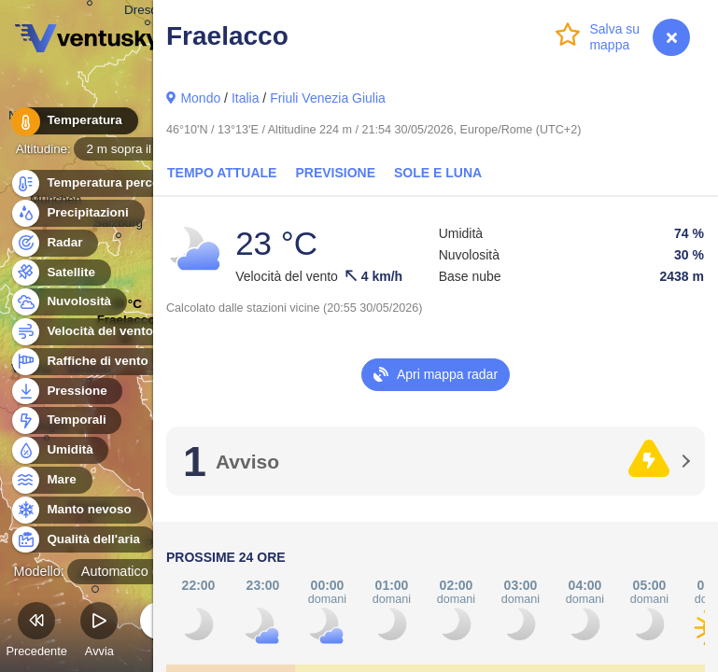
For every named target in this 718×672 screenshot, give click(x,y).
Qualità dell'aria (82, 539)
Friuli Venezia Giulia (328, 98)
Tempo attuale (221, 172)
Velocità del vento (89, 331)
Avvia (99, 632)
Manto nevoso (78, 510)
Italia (246, 98)
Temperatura (73, 120)
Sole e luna (438, 172)
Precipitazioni (77, 213)
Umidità (59, 450)
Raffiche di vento (86, 361)
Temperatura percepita (103, 183)
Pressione (66, 391)
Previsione (335, 172)
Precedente (36, 632)
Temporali (65, 420)
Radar (54, 243)
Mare (51, 480)
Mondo (200, 98)
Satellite (60, 273)
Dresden (148, 12)
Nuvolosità (68, 301)
